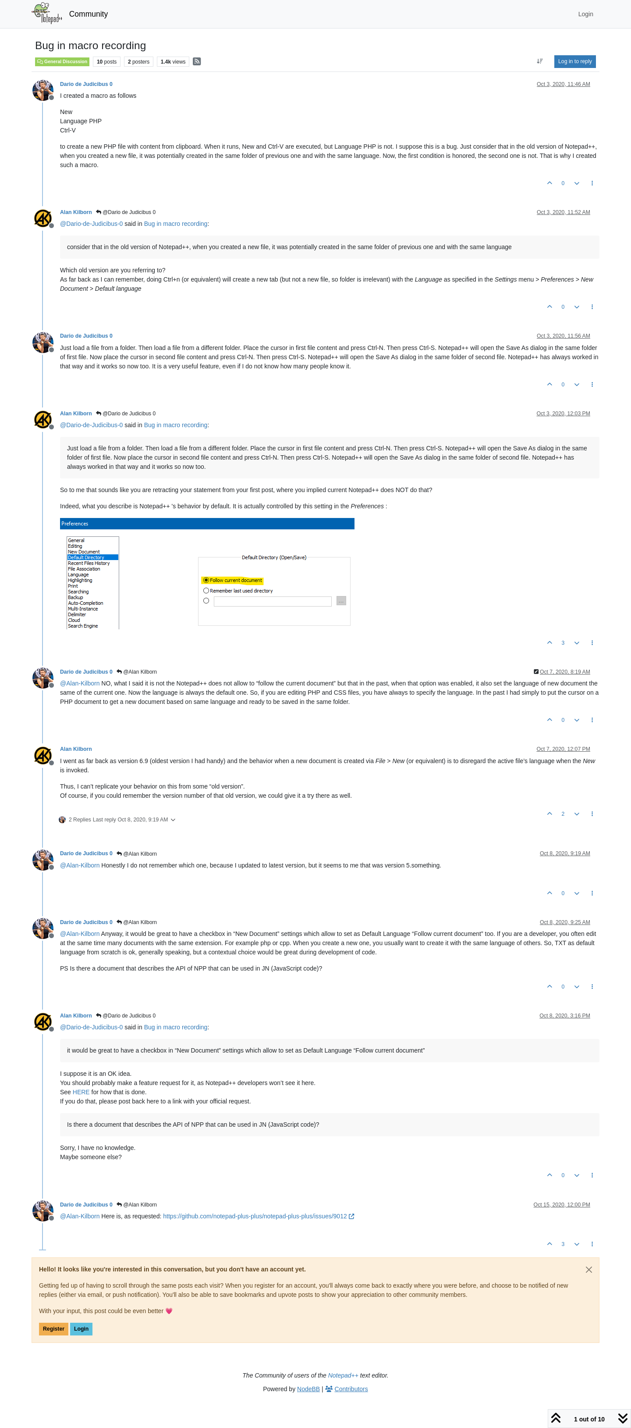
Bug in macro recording (176, 223)
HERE (81, 1092)
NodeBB (308, 1388)
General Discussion (62, 61)
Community (88, 14)
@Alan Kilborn (137, 672)
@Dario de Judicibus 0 (126, 212)
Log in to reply (575, 61)
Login (81, 1329)
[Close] (589, 1270)
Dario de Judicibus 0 (86, 84)
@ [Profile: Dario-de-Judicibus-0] (91, 223)
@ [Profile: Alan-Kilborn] (79, 683)
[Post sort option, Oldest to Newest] (540, 61)
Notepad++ (343, 1375)
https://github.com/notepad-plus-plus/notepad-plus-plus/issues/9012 (258, 1216)
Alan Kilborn (76, 212)
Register (53, 1329)
